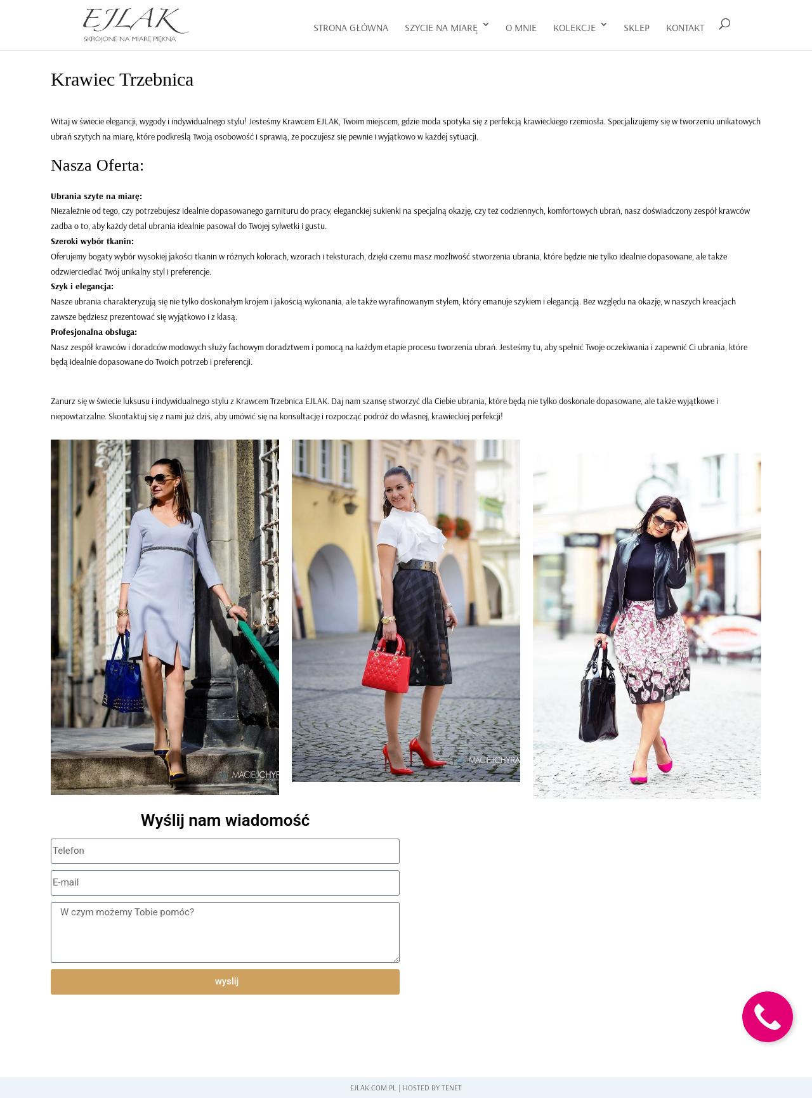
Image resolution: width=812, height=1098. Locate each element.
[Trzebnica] (586, 907)
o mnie (521, 27)
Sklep (637, 27)
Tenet (452, 1087)
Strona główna (350, 27)
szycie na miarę (441, 27)
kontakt (685, 27)
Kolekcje (574, 27)
